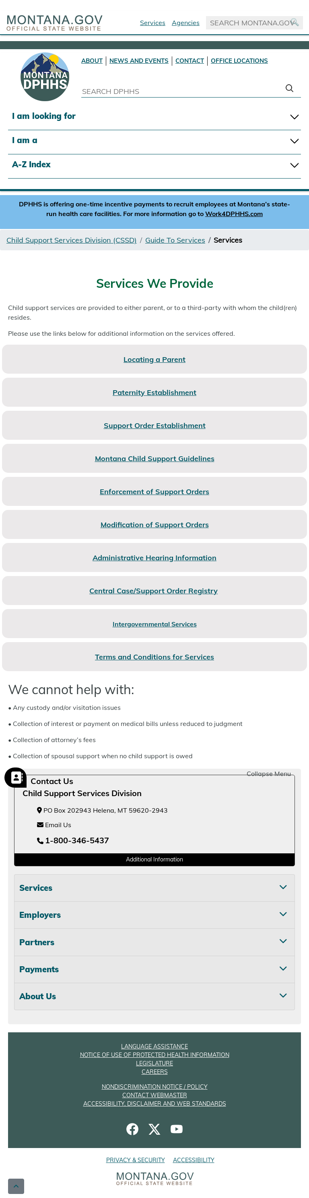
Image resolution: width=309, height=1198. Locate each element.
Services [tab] (35, 888)
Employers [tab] (40, 915)
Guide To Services (175, 240)
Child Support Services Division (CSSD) (71, 240)
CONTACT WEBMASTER (154, 1095)
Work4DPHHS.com (234, 214)
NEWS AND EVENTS (139, 60)
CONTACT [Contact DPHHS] (189, 60)
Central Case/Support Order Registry (153, 590)
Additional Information (154, 859)
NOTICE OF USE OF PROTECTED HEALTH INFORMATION (154, 1055)
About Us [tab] (37, 996)
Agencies (186, 23)
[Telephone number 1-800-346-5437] (73, 841)
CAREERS (155, 1071)
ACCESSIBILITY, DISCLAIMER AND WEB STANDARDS (154, 1103)
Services (152, 23)
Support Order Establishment (155, 425)
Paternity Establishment (154, 392)
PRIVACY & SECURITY (135, 1160)
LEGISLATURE (154, 1063)
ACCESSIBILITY (193, 1160)
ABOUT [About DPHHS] (92, 60)
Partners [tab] (36, 942)
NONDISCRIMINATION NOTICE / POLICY (155, 1086)
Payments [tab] (39, 969)
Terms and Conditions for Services (154, 656)
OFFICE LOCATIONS (239, 60)
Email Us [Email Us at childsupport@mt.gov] (54, 825)
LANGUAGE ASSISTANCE (154, 1046)
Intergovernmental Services (155, 624)
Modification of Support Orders (155, 524)
